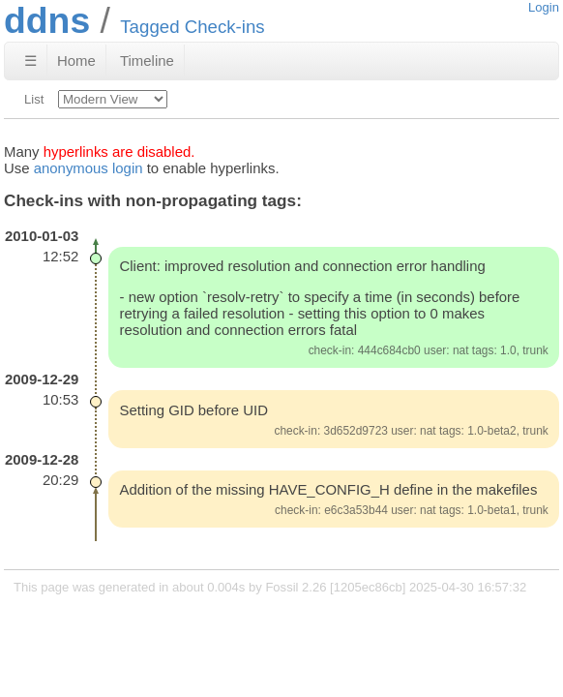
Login (543, 7)
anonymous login (88, 168)
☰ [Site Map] (30, 60)
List (34, 99)
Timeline (147, 60)
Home (76, 60)
